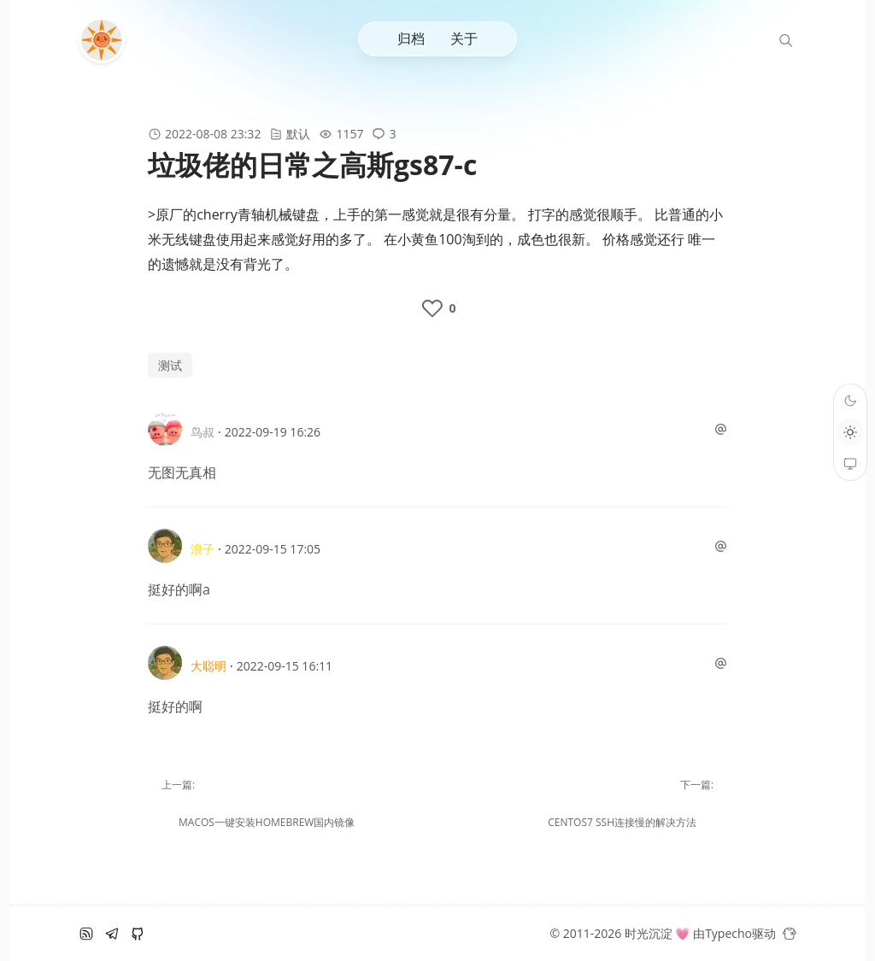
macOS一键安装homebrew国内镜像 (267, 822)
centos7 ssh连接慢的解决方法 (622, 822)
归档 (411, 38)
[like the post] (437, 308)
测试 (170, 365)
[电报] (112, 933)
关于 (464, 38)
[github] (137, 933)
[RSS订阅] (86, 933)
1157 (349, 134)
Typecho (728, 933)
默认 (298, 134)
